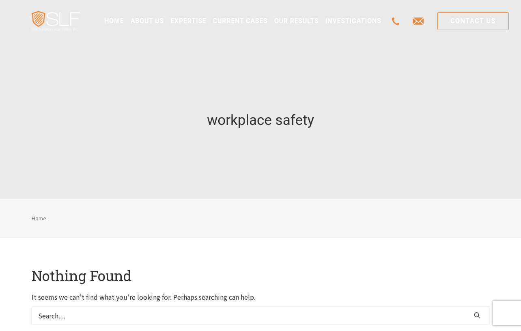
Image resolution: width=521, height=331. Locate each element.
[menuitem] (114, 21)
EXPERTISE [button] (188, 21)
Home (39, 214)
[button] (477, 311)
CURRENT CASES (240, 21)
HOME (114, 21)
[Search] (260, 312)
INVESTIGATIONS (353, 21)
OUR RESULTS (296, 21)
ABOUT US (147, 21)
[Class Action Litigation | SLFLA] (56, 21)
